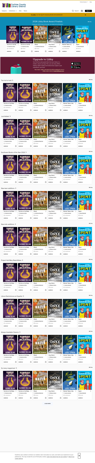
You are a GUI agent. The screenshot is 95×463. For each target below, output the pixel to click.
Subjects (4, 11)
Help (91, 2)
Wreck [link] (36, 44)
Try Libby (33, 15)
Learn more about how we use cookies (57, 457)
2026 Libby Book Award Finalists (47, 21)
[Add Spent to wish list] (87, 51)
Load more (48, 403)
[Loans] (82, 11)
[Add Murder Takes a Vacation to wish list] (73, 51)
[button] (84, 2)
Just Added (6, 116)
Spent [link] (77, 44)
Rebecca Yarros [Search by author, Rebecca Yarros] (53, 46)
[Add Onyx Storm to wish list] (59, 51)
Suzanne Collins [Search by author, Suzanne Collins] (11, 46)
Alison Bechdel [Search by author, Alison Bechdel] (81, 46)
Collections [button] (13, 11)
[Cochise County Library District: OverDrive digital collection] (14, 5)
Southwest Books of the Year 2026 (14, 152)
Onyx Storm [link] (51, 44)
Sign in (88, 11)
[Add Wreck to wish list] (46, 51)
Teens (25, 11)
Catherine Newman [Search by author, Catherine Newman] (40, 46)
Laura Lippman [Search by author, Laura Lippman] (67, 46)
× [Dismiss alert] (85, 15)
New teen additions (8, 188)
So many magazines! (9, 368)
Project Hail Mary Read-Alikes (12, 260)
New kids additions (8, 224)
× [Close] (79, 456)
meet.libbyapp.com (59, 71)
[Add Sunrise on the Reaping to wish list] (18, 51)
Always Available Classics (11, 332)
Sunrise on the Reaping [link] (12, 44)
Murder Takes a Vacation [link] (67, 44)
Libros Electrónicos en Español (12, 296)
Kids (20, 11)
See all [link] (90, 21)
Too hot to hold (7, 81)
